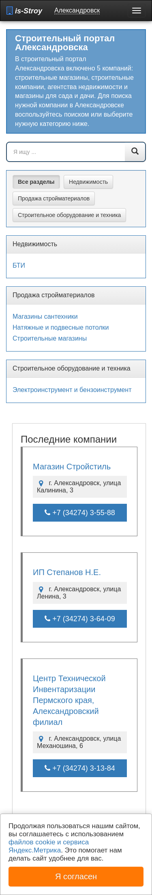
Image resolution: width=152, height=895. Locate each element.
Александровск (77, 10)
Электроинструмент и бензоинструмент (72, 389)
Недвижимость (88, 182)
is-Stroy (24, 10)
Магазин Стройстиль (72, 466)
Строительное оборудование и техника (69, 215)
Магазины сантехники (45, 316)
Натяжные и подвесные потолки (61, 327)
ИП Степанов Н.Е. (67, 572)
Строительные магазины (50, 338)
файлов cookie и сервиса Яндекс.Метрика (49, 846)
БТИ (19, 265)
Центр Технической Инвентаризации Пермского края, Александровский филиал (69, 700)
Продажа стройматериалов (54, 198)
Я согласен (76, 876)
